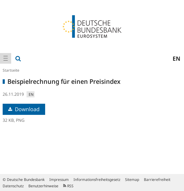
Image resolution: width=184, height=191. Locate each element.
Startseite (11, 70)
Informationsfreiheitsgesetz (97, 179)
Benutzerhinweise (43, 185)
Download (24, 109)
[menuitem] (5, 58)
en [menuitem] (176, 58)
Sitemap (132, 179)
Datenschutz (13, 185)
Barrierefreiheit (157, 179)
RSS (68, 185)
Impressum (59, 179)
